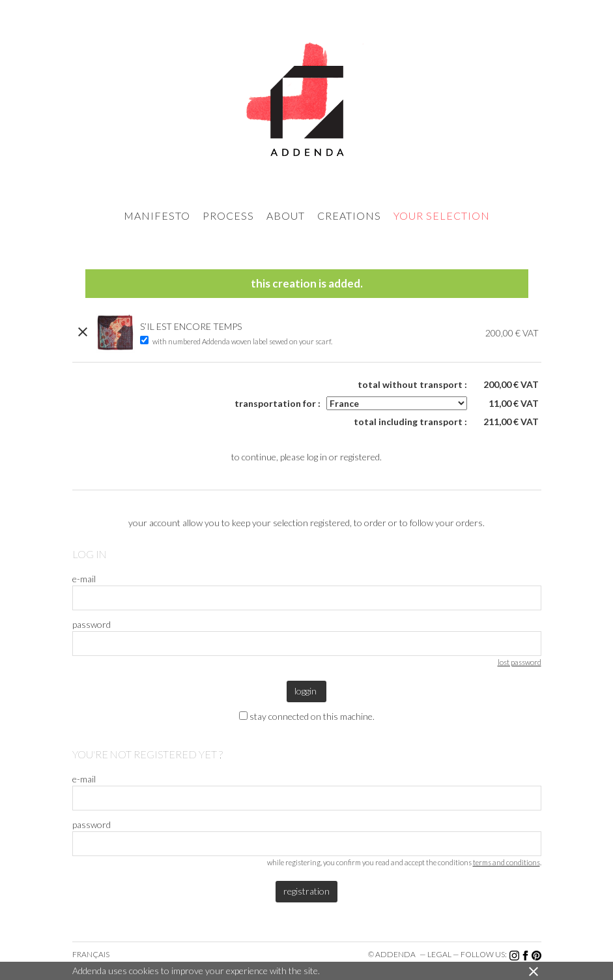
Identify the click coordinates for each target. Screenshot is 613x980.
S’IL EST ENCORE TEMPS (191, 326)
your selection (441, 215)
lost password (519, 662)
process (228, 215)
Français (90, 954)
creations (349, 215)
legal (439, 954)
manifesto (157, 215)
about (285, 215)
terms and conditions (506, 862)
